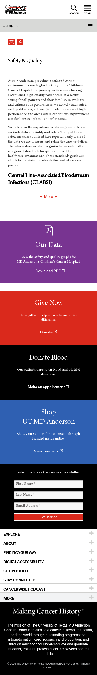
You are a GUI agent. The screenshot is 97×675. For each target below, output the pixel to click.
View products (48, 451)
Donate (48, 332)
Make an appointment (48, 387)
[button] (90, 26)
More (48, 196)
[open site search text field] (74, 9)
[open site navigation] (87, 9)
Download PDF (50, 271)
